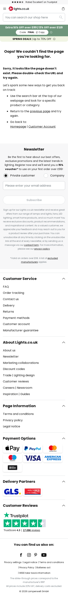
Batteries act (43, 567)
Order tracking (13, 293)
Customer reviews (16, 381)
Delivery (9, 305)
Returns (8, 312)
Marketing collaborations (21, 363)
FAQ (6, 287)
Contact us (11, 299)
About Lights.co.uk (20, 342)
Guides (25, 394)
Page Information (19, 405)
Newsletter (11, 356)
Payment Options (19, 438)
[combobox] (34, 17)
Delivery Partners (19, 481)
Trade (7, 375)
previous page (40, 111)
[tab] (34, 304)
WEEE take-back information (34, 572)
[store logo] (21, 8)
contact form (31, 245)
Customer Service (20, 278)
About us (9, 350)
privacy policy (42, 248)
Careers (9, 388)
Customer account (16, 324)
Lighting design (24, 375)
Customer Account (42, 127)
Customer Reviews (20, 505)
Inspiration (10, 394)
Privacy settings (13, 562)
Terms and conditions (18, 414)
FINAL (32, 32)
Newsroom (24, 388)
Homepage (18, 127)
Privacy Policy (26, 567)
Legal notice (11, 426)
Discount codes (14, 369)
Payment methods (16, 318)
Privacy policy (13, 420)
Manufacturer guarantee (20, 330)
